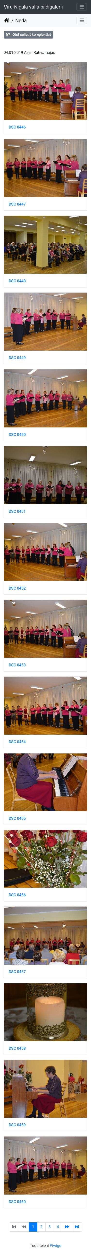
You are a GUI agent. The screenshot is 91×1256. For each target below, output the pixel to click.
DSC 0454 (17, 742)
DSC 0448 (17, 281)
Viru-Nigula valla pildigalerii (33, 7)
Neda (21, 20)
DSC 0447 (17, 204)
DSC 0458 (17, 1048)
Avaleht (6, 20)
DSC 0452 (17, 588)
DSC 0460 (17, 1201)
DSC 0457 (17, 971)
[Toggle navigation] (81, 6)
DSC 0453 (17, 665)
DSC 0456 (17, 895)
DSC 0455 (17, 818)
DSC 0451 (17, 511)
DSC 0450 (17, 434)
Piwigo (55, 1245)
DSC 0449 (17, 358)
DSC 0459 (17, 1125)
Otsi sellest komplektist (28, 34)
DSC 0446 (17, 127)
